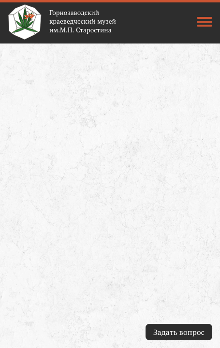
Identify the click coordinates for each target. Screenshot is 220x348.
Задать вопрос (179, 332)
